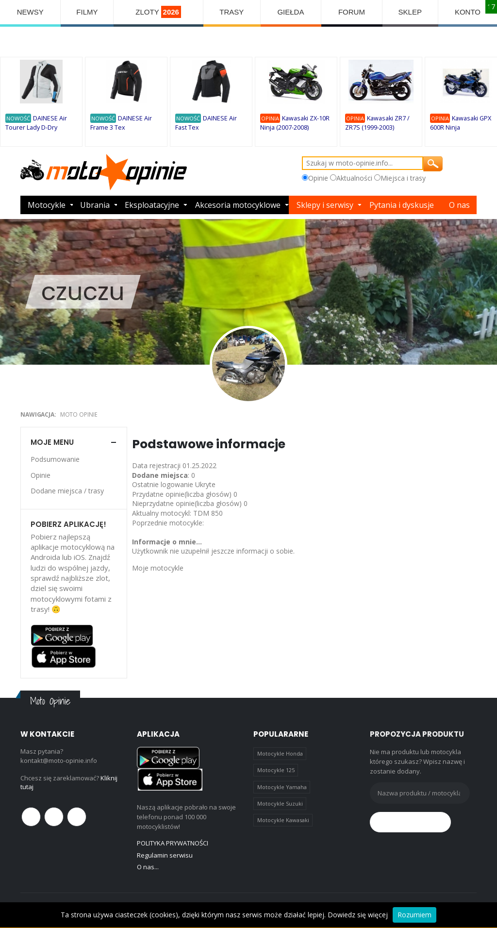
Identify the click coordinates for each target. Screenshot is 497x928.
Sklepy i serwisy (325, 205)
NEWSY (30, 12)
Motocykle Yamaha (282, 787)
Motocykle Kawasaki (283, 820)
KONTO (467, 12)
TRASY (231, 12)
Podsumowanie (55, 459)
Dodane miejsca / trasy (67, 490)
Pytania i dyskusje (401, 205)
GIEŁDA (290, 12)
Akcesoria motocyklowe (238, 205)
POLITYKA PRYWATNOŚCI (172, 843)
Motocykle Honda (280, 753)
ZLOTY (158, 12)
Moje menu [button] (52, 442)
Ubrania (95, 205)
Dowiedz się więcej (358, 914)
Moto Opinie (79, 414)
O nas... (148, 866)
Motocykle (47, 205)
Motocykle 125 (276, 770)
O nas (459, 205)
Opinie (40, 475)
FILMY (87, 12)
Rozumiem (414, 914)
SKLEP (410, 12)
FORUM (351, 12)
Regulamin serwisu (165, 855)
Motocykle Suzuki (280, 803)
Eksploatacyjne (152, 205)
